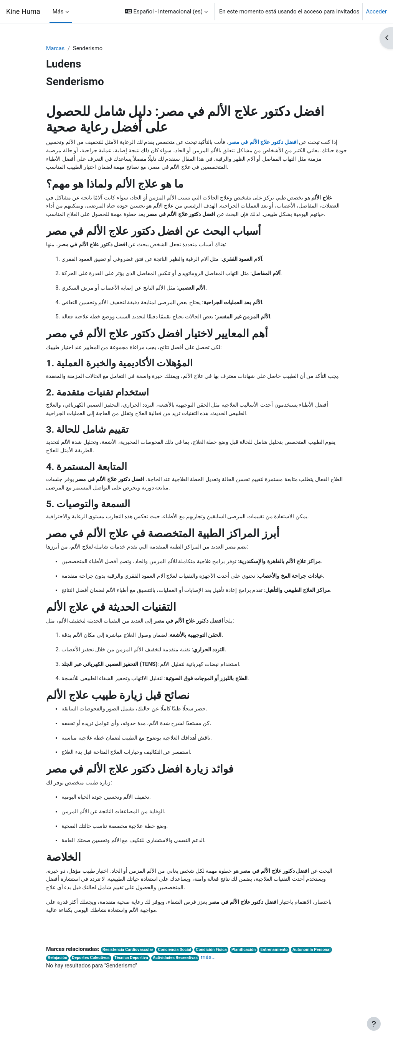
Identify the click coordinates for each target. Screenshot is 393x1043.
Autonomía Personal (320, 988)
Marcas (55, 48)
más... (213, 996)
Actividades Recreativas (179, 996)
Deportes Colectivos (92, 996)
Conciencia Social (179, 988)
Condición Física (217, 988)
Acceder (376, 11)
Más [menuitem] (58, 11)
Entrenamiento (282, 988)
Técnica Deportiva (134, 996)
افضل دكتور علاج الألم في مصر (260, 142)
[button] (166, 11)
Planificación (250, 988)
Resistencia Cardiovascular (130, 988)
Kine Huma (23, 11)
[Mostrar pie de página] (374, 1024)
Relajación (58, 996)
